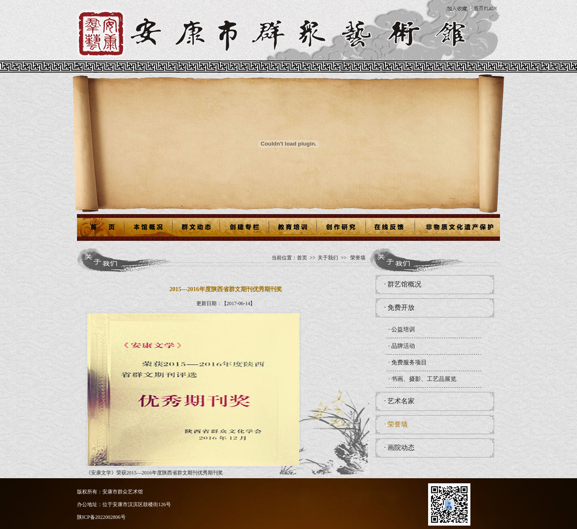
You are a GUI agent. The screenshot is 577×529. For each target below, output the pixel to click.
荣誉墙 (357, 258)
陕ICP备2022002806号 (101, 517)
